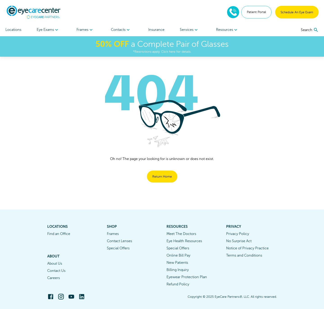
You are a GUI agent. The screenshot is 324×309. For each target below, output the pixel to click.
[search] (310, 30)
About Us (54, 264)
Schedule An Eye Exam (297, 12)
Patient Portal (256, 12)
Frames (113, 234)
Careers (53, 278)
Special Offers (118, 248)
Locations (13, 30)
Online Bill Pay (178, 255)
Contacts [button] (121, 30)
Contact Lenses (119, 241)
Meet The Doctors (181, 234)
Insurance (156, 30)
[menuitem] (48, 29)
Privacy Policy (237, 234)
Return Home (162, 176)
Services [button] (189, 30)
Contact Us (56, 271)
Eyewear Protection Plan (186, 277)
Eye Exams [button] (48, 30)
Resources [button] (227, 30)
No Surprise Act (239, 241)
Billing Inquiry (177, 270)
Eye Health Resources (184, 241)
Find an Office (58, 234)
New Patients (177, 263)
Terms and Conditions (244, 255)
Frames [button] (85, 30)
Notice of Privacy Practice (247, 248)
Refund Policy (177, 284)
